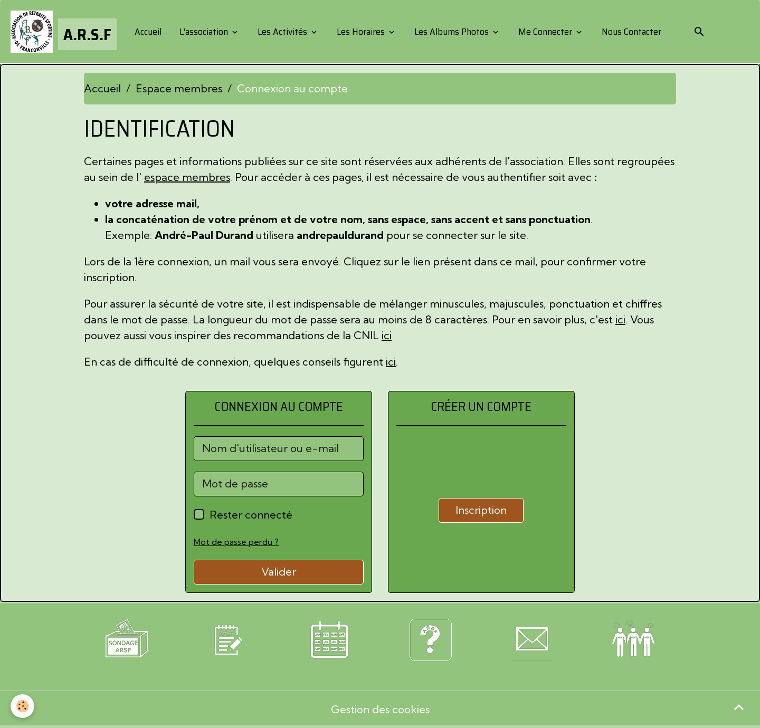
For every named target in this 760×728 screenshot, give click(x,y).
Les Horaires (361, 31)
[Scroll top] (739, 707)
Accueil (147, 31)
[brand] (64, 32)
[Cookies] (22, 706)
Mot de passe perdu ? (236, 542)
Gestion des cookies (380, 709)
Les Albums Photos (451, 31)
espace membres (187, 177)
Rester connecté (251, 514)
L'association (203, 31)
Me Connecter (545, 31)
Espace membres (179, 88)
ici (620, 319)
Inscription (481, 509)
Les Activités (282, 31)
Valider (278, 571)
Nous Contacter (630, 31)
